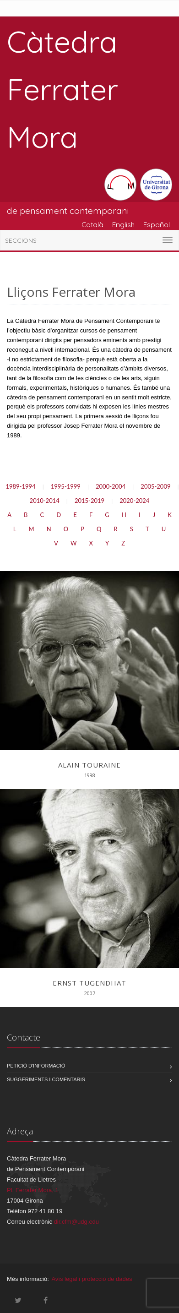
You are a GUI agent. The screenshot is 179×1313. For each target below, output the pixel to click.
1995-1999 (66, 486)
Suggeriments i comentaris (46, 1079)
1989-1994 (20, 486)
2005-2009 (155, 486)
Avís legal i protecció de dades (91, 1278)
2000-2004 (110, 486)
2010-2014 (45, 500)
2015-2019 (89, 500)
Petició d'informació (36, 1065)
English (123, 224)
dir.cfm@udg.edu (76, 1221)
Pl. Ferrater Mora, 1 (33, 1190)
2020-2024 (134, 500)
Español (156, 224)
